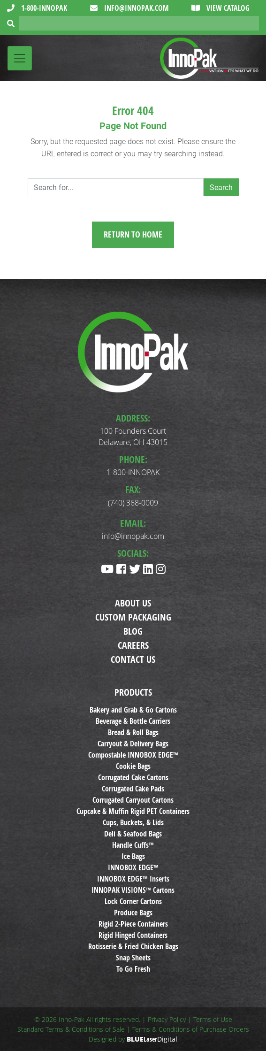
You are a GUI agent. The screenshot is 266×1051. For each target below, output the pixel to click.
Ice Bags (133, 856)
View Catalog (227, 8)
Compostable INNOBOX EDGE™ (133, 755)
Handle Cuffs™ (133, 845)
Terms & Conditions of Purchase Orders (190, 1029)
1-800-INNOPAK (43, 8)
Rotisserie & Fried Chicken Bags (133, 946)
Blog (133, 631)
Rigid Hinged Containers (133, 935)
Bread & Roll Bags (133, 732)
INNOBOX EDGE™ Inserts (133, 879)
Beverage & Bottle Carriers (133, 721)
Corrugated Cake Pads (133, 788)
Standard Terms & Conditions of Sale (71, 1029)
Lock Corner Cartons (133, 901)
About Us (133, 603)
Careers (133, 645)
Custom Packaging (133, 617)
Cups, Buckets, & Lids (133, 822)
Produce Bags (133, 912)
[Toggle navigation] (20, 58)
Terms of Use (212, 1019)
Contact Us (133, 659)
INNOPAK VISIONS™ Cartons (133, 890)
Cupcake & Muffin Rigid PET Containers (133, 811)
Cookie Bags (133, 766)
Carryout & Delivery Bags (133, 743)
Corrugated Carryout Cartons (133, 800)
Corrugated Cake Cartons (133, 777)
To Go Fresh (133, 969)
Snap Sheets (133, 957)
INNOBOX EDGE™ (133, 867)
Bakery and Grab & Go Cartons (133, 710)
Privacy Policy (167, 1019)
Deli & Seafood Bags (133, 834)
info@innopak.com (135, 8)
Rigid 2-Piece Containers (133, 924)
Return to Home (133, 234)
